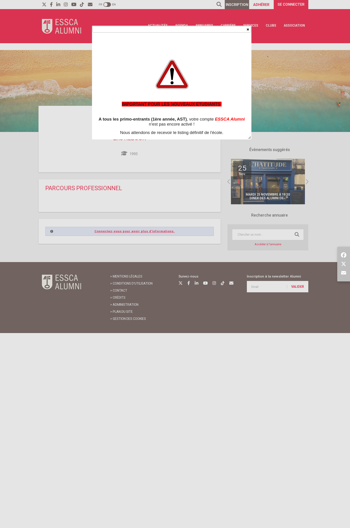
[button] (247, 29)
